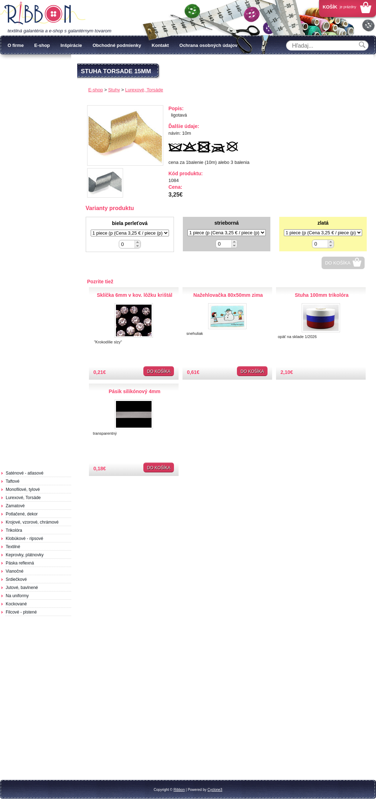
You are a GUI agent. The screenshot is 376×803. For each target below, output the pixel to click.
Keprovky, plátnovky (25, 554)
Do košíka (338, 263)
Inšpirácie (71, 45)
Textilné (13, 546)
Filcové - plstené (21, 612)
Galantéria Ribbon (42, 14)
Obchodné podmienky (116, 45)
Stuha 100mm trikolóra (322, 295)
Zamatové (15, 505)
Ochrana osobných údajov (208, 45)
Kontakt (160, 45)
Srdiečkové (16, 579)
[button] (137, 242)
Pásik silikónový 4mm (134, 391)
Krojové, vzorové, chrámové (32, 522)
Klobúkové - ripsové (24, 538)
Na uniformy (17, 595)
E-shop (42, 45)
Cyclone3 (214, 790)
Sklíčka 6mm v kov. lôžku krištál (134, 295)
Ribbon (179, 790)
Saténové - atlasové (24, 473)
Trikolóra (14, 530)
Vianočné (14, 571)
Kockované (16, 603)
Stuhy (114, 89)
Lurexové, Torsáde (23, 497)
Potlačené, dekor (22, 514)
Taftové (13, 481)
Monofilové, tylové (23, 489)
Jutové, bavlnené (22, 587)
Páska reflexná (20, 563)
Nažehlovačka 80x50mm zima (228, 295)
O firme (15, 45)
